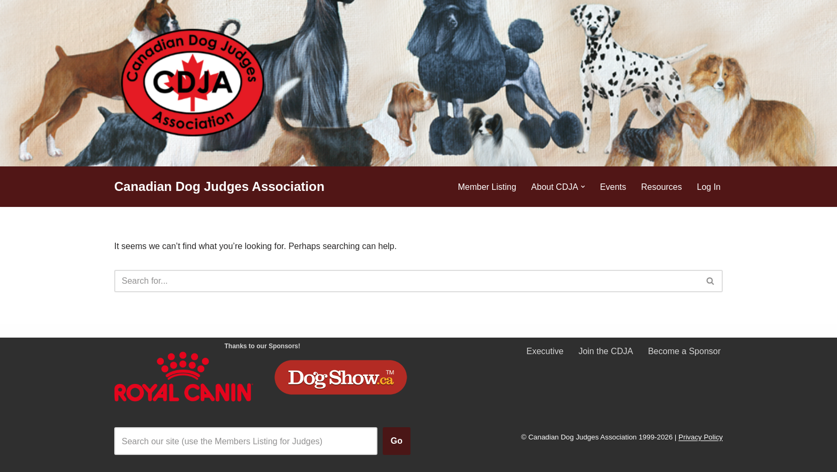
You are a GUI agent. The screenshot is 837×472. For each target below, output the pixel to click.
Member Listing (487, 186)
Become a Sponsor (684, 351)
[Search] (406, 281)
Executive (544, 351)
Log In (709, 186)
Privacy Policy (700, 438)
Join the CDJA (606, 351)
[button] (583, 187)
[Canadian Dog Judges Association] (219, 187)
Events (613, 186)
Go (396, 440)
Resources (661, 186)
